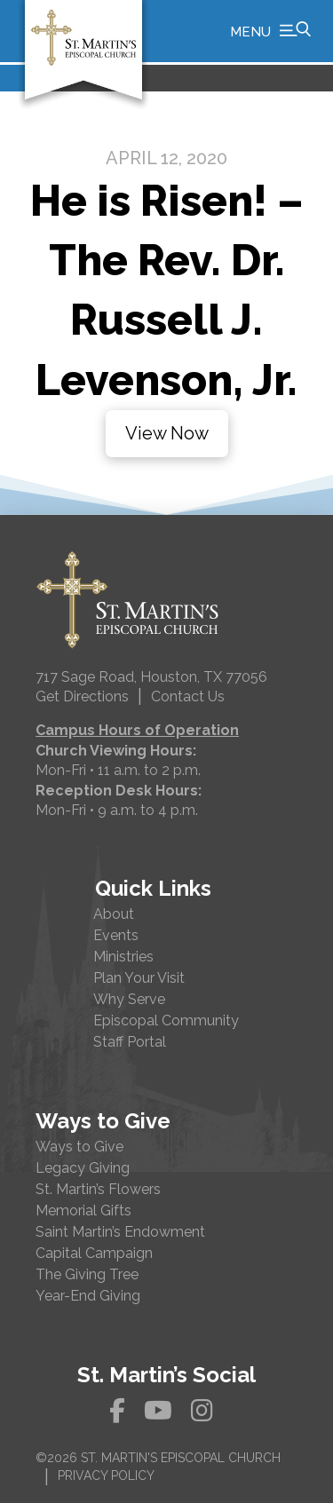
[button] (270, 31)
